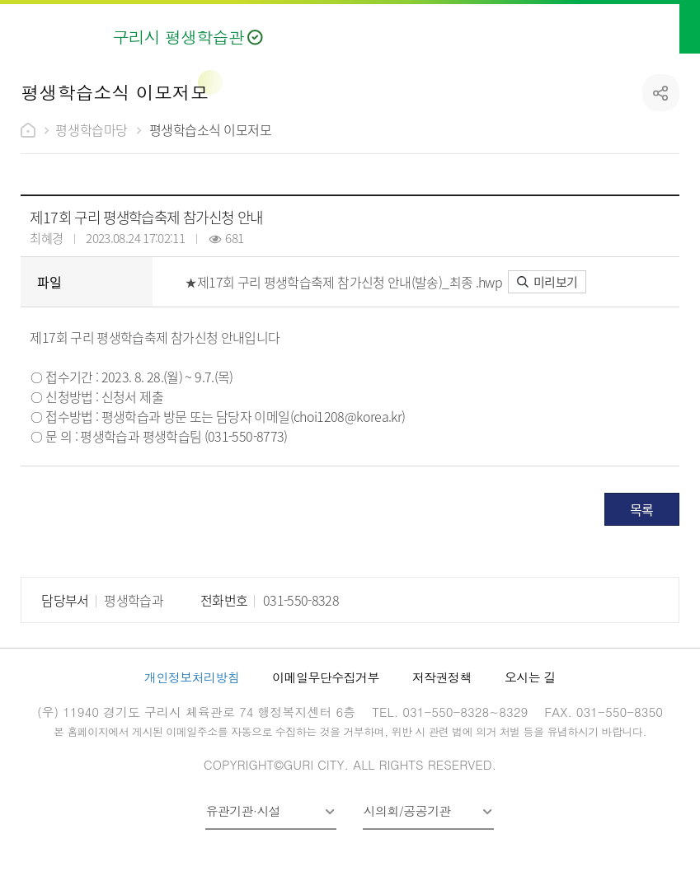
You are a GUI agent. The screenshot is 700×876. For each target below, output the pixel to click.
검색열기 (627, 27)
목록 (642, 509)
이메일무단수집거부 (325, 677)
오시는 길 (530, 677)
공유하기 (660, 92)
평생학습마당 (91, 129)
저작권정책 (442, 677)
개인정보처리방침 (191, 677)
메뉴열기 (667, 27)
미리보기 (547, 281)
